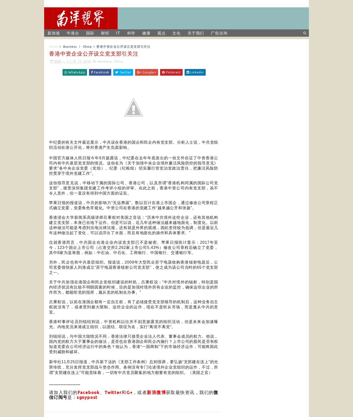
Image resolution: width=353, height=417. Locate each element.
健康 (146, 33)
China (87, 46)
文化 (176, 33)
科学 (131, 33)
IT (118, 33)
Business (70, 46)
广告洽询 (219, 33)
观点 (161, 33)
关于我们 (196, 33)
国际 (90, 33)
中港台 (73, 33)
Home (53, 46)
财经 (105, 33)
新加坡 (54, 33)
